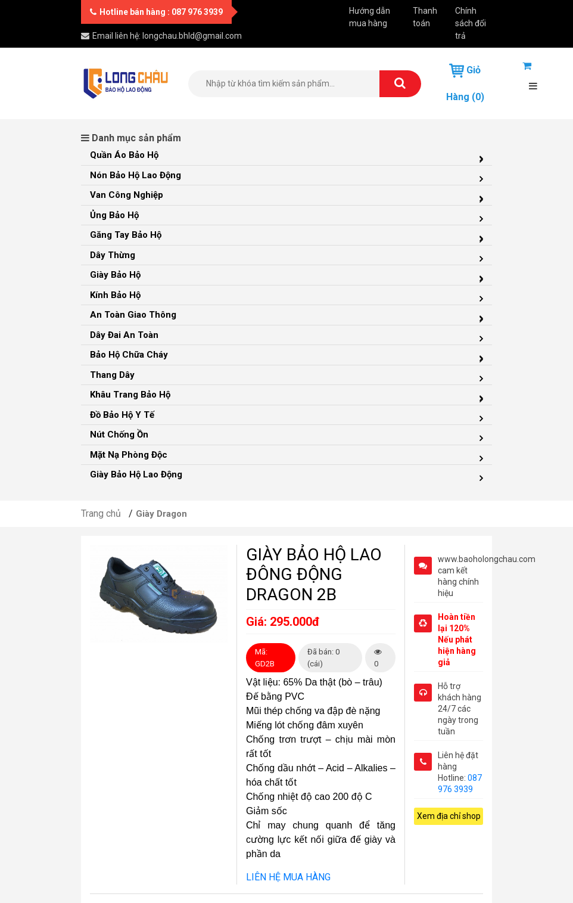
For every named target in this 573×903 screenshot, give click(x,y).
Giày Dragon (161, 513)
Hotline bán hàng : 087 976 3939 (156, 12)
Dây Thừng (112, 255)
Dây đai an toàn (124, 335)
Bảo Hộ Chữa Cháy (129, 354)
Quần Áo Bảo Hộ (124, 155)
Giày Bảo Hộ (115, 274)
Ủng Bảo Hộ (114, 215)
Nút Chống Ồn (119, 434)
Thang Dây (112, 375)
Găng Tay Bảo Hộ (125, 234)
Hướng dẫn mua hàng (369, 17)
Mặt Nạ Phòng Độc (128, 454)
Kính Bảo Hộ (115, 295)
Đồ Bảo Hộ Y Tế (122, 414)
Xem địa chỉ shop (449, 816)
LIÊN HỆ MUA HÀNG (288, 877)
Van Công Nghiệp (126, 195)
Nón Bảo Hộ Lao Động (135, 175)
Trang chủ (101, 513)
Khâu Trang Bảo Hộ (130, 394)
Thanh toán (425, 17)
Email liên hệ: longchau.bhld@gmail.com (161, 36)
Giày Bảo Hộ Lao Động (136, 474)
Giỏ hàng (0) (465, 83)
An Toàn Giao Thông (133, 314)
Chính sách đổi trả (470, 23)
